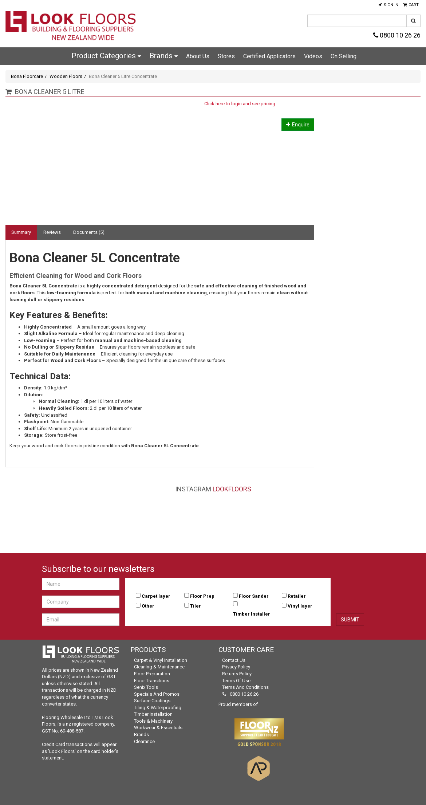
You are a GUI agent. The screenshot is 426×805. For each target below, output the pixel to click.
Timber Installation (153, 714)
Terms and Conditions (245, 687)
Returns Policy (237, 673)
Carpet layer (156, 596)
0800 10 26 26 (397, 35)
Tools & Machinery (153, 721)
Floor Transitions (151, 680)
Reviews (52, 232)
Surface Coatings (152, 700)
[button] (388, 5)
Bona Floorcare (27, 76)
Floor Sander (254, 596)
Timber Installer (251, 614)
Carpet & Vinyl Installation (160, 660)
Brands (163, 55)
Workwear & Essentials (158, 727)
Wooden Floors (66, 76)
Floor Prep (202, 596)
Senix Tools (146, 687)
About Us (197, 56)
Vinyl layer (300, 606)
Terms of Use (236, 680)
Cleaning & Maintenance (159, 666)
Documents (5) (88, 232)
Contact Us (233, 660)
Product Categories (106, 55)
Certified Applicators (269, 56)
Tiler (195, 606)
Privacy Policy (236, 666)
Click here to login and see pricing (239, 103)
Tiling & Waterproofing (157, 707)
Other (148, 606)
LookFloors (232, 489)
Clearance (144, 741)
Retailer (297, 596)
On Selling (343, 56)
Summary (21, 232)
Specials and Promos (157, 694)
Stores (226, 56)
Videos (313, 56)
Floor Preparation (152, 673)
